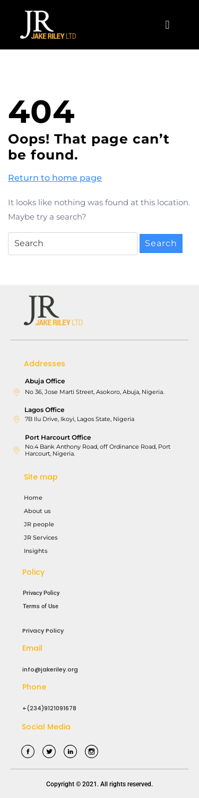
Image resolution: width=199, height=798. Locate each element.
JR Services (41, 537)
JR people (39, 524)
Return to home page (55, 177)
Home (33, 497)
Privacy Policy (41, 593)
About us (37, 511)
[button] (167, 25)
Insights (36, 551)
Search (161, 243)
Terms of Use (40, 606)
